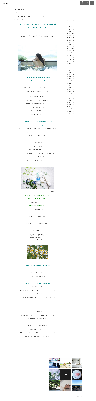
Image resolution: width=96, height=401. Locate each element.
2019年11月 (70, 82)
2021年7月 (70, 54)
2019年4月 (70, 95)
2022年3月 (70, 42)
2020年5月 (70, 74)
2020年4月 (70, 76)
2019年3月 (70, 97)
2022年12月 (70, 33)
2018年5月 (70, 113)
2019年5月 (70, 93)
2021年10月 (70, 48)
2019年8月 (70, 87)
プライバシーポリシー (75, 396)
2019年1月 (70, 100)
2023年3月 (70, 29)
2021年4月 (70, 59)
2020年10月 (70, 65)
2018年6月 (70, 111)
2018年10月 (70, 106)
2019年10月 (70, 83)
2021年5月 (70, 57)
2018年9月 (70, 108)
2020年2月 (70, 78)
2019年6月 (70, 91)
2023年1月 (70, 31)
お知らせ (69, 20)
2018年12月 (70, 102)
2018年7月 (70, 110)
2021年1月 (70, 61)
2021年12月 (70, 46)
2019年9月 (70, 85)
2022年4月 (70, 41)
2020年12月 (70, 63)
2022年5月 (70, 39)
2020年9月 (70, 67)
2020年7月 (70, 70)
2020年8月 (70, 69)
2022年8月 (70, 35)
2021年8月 (70, 52)
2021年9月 (70, 50)
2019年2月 (70, 98)
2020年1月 (70, 80)
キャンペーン (70, 22)
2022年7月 (70, 37)
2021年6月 (70, 55)
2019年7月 (70, 89)
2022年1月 (70, 44)
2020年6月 (70, 72)
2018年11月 (70, 104)
